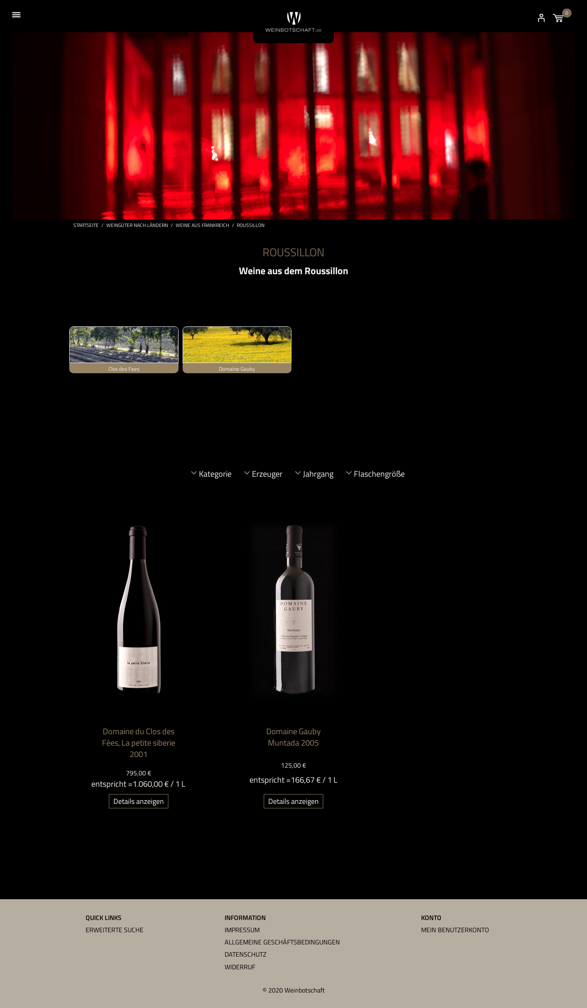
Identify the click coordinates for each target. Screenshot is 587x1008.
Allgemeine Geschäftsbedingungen (282, 942)
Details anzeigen (138, 802)
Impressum (242, 930)
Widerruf (240, 967)
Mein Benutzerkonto (455, 930)
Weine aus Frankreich (202, 226)
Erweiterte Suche (114, 930)
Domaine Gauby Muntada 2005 (293, 738)
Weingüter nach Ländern (137, 226)
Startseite (86, 226)
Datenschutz (246, 954)
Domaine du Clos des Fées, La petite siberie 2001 (138, 743)
